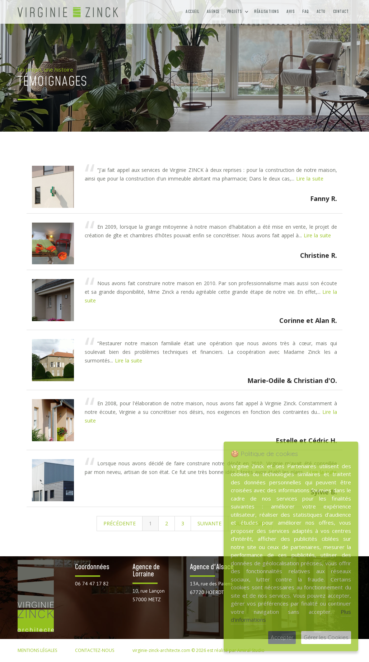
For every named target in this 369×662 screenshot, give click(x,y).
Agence (213, 12)
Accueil (192, 12)
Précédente (119, 523)
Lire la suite (309, 178)
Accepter (282, 637)
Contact (341, 12)
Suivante (209, 523)
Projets (234, 12)
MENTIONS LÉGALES (37, 650)
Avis (290, 12)
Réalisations (266, 12)
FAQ (305, 12)
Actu (321, 12)
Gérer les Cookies (326, 637)
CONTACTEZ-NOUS (94, 650)
